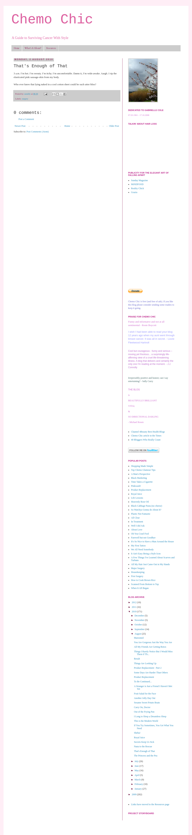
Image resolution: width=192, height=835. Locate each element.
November (140, 620)
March (138, 779)
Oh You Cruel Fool (140, 533)
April (137, 775)
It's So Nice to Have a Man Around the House (152, 541)
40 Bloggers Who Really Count (145, 439)
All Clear (135, 517)
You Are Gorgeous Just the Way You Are (153, 642)
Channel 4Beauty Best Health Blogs (148, 431)
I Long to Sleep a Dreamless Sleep (150, 716)
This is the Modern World (146, 721)
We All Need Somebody (142, 549)
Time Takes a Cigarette (142, 481)
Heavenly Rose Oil (140, 501)
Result (137, 658)
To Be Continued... (143, 681)
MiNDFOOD (137, 184)
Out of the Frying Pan (144, 711)
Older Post (114, 126)
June (137, 766)
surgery (25, 99)
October (139, 624)
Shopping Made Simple (142, 466)
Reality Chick (137, 188)
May (137, 770)
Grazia (134, 192)
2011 (134, 607)
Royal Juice (136, 494)
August (138, 633)
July (137, 761)
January (138, 788)
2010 (134, 611)
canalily (27, 94)
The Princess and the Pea (145, 755)
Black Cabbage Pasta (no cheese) (146, 505)
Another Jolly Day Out (144, 698)
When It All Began (140, 588)
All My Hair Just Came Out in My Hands (150, 564)
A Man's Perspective (140, 474)
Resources (51, 48)
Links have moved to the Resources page (150, 804)
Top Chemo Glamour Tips (143, 470)
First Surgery (137, 576)
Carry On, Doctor (142, 707)
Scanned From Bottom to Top (145, 584)
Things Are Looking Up (145, 663)
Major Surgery (138, 568)
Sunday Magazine (139, 180)
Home (16, 48)
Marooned (139, 637)
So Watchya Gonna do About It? (146, 509)
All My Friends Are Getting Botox (150, 646)
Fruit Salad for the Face (145, 693)
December (140, 615)
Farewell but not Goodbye (143, 537)
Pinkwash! (136, 486)
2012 (134, 602)
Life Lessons (137, 497)
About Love (136, 529)
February (139, 784)
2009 (134, 794)
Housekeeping (137, 572)
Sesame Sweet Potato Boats (147, 702)
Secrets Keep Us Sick (144, 742)
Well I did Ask (137, 525)
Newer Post (20, 126)
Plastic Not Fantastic (140, 513)
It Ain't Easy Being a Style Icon (145, 553)
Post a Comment (26, 119)
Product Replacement (141, 489)
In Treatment (137, 521)
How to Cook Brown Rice (143, 580)
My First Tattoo (138, 545)
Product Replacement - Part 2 (147, 668)
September (140, 629)
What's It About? (33, 48)
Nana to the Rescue (143, 746)
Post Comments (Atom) (37, 131)
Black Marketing (139, 478)
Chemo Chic (52, 19)
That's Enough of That (144, 751)
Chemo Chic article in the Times (146, 435)
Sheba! (137, 732)
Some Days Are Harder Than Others (151, 672)
